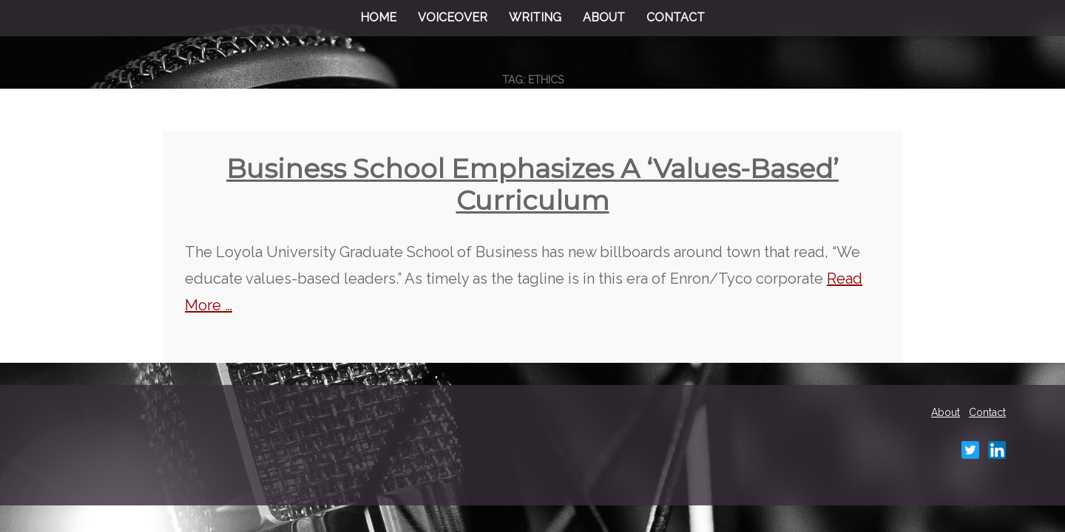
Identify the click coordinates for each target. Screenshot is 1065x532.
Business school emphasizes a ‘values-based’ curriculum (532, 184)
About (604, 17)
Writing (535, 17)
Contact (675, 17)
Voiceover (452, 17)
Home (378, 17)
